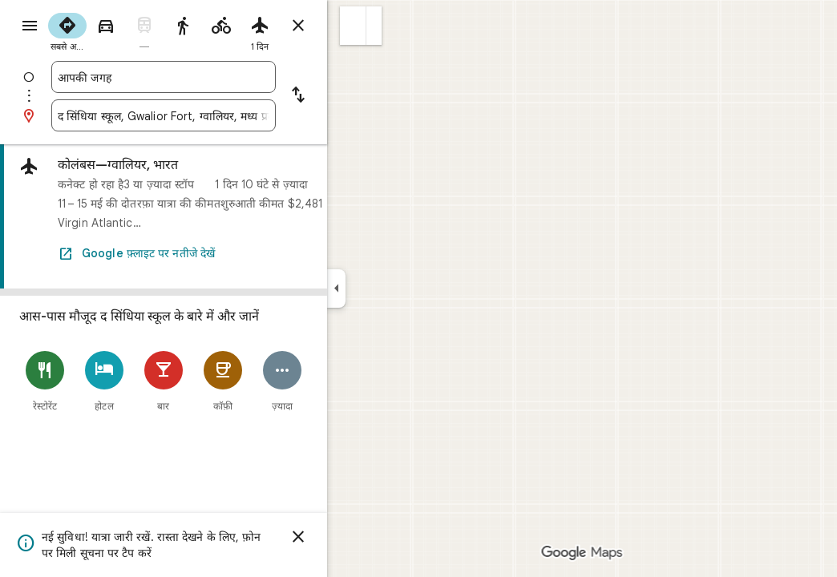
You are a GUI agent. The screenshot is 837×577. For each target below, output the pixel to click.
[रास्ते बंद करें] (356, 25)
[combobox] (221, 77)
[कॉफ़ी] (280, 381)
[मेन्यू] (29, 27)
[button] (411, 25)
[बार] (221, 381)
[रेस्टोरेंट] (102, 381)
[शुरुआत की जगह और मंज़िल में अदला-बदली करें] (356, 96)
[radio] (125, 30)
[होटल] (162, 381)
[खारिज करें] (356, 537)
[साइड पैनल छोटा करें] (394, 288)
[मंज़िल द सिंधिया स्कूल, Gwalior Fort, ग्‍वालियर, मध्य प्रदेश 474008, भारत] (221, 115)
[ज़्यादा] (340, 381)
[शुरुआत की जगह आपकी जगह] (221, 77)
